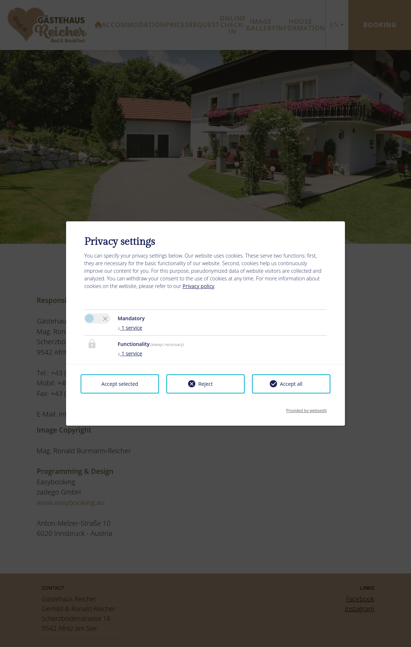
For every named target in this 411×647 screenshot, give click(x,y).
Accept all (291, 383)
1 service (130, 327)
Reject (205, 383)
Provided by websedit (306, 408)
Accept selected (119, 383)
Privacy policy (199, 286)
